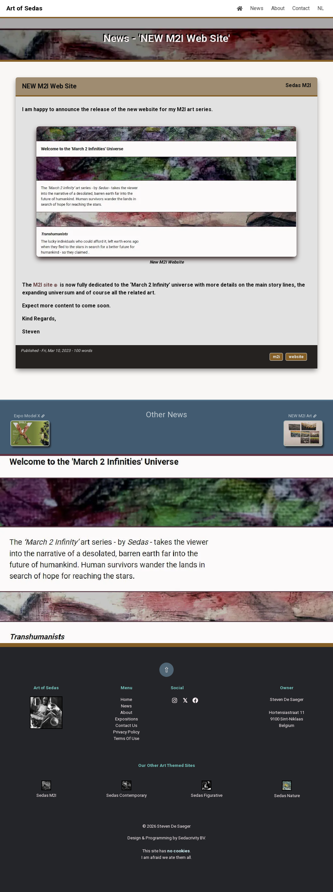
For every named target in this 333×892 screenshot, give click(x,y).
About (278, 8)
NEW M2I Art (300, 415)
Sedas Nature (287, 795)
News (256, 8)
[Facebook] (195, 701)
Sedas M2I (46, 795)
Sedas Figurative (206, 795)
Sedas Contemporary (126, 795)
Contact (301, 8)
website (296, 357)
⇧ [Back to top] (166, 670)
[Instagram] (175, 701)
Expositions (126, 719)
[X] (185, 701)
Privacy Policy (126, 732)
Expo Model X (27, 415)
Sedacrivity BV (191, 837)
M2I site (43, 285)
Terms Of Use (126, 738)
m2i (276, 357)
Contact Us (126, 725)
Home (126, 699)
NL (320, 8)
